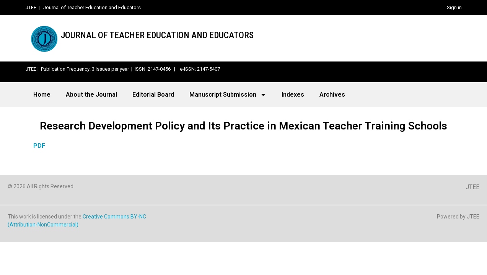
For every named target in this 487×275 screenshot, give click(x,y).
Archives (332, 94)
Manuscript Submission (227, 95)
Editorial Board (153, 94)
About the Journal (91, 94)
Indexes (293, 94)
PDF (39, 145)
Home (41, 94)
